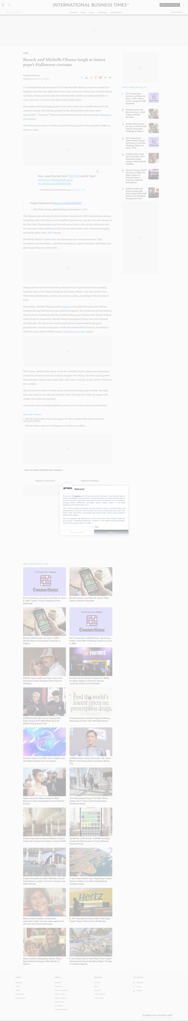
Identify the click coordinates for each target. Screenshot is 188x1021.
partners (78, 496)
